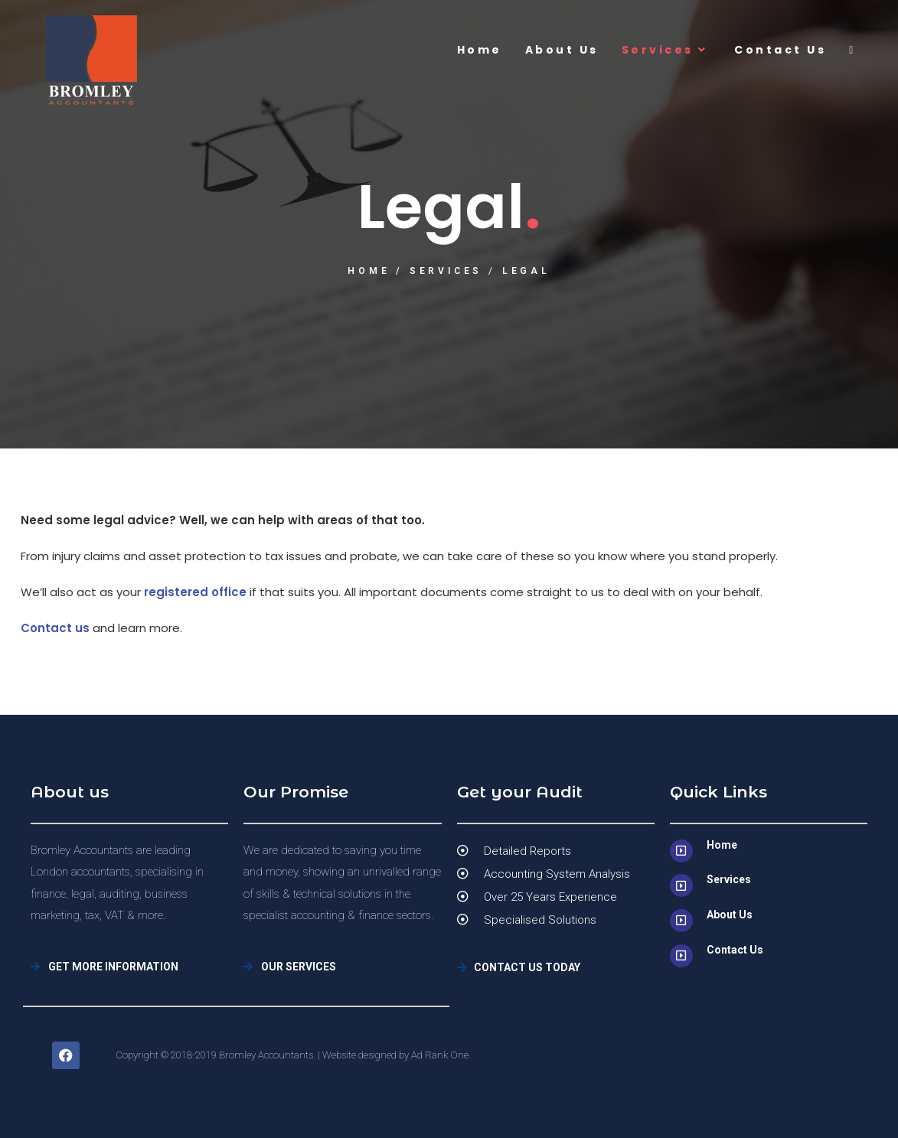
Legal (526, 271)
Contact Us (735, 950)
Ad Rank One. (441, 1055)
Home (369, 271)
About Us (730, 914)
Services (446, 271)
